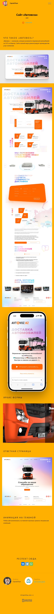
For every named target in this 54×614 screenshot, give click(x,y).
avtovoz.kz (28, 22)
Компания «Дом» (39, 581)
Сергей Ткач (25, 595)
